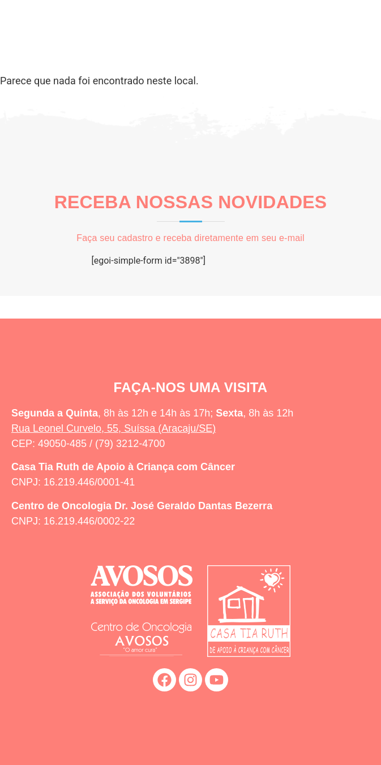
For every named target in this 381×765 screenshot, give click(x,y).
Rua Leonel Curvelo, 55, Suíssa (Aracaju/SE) (113, 428)
